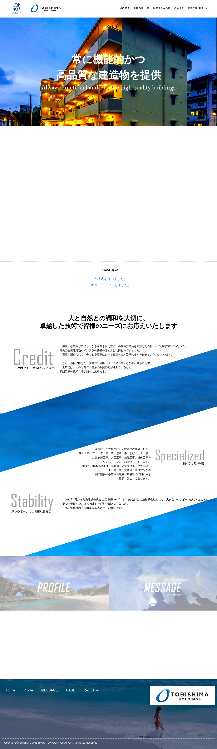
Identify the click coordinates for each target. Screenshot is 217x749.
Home (124, 8)
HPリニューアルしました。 (110, 285)
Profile (141, 8)
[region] (108, 72)
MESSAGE (162, 8)
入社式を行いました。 (110, 279)
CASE (179, 8)
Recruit (198, 8)
